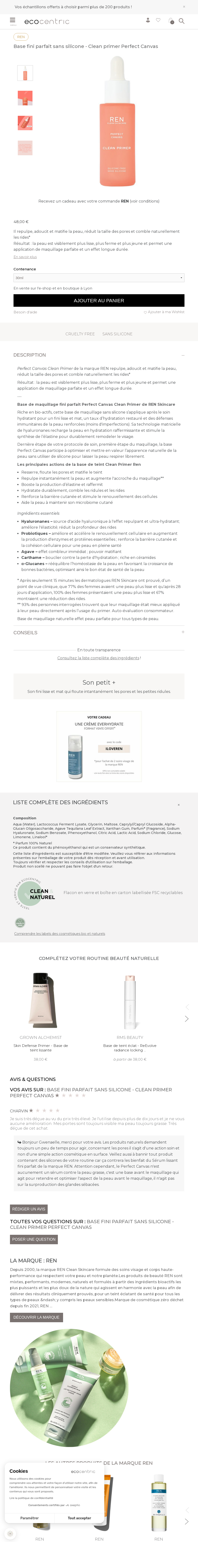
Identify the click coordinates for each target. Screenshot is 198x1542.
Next (186, 1017)
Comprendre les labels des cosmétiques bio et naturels (59, 934)
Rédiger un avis (28, 1209)
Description (30, 355)
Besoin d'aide (25, 312)
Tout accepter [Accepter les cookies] (79, 1518)
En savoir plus (25, 257)
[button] (10, 1534)
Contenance (25, 269)
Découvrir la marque (37, 1317)
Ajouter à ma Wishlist (166, 312)
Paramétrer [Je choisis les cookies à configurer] (29, 1518)
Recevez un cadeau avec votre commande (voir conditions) (99, 201)
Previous (186, 1005)
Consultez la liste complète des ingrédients (98, 658)
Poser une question (33, 1239)
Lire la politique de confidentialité (31, 1498)
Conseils (25, 632)
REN (21, 37)
